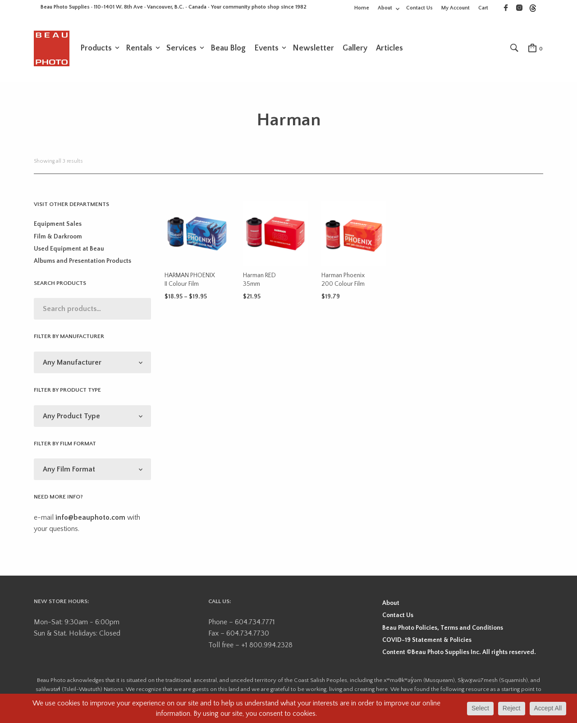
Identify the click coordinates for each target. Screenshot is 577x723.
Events (266, 48)
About (385, 8)
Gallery (355, 48)
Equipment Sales (58, 224)
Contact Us (419, 8)
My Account (455, 8)
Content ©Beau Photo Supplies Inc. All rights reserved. (459, 652)
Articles (389, 48)
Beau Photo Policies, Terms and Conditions (442, 627)
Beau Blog (228, 48)
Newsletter (313, 48)
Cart (483, 8)
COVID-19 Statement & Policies (427, 640)
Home (361, 8)
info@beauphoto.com (90, 517)
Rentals (139, 48)
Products (96, 48)
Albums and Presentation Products (82, 261)
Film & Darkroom (58, 236)
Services (181, 48)
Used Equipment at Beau (69, 248)
